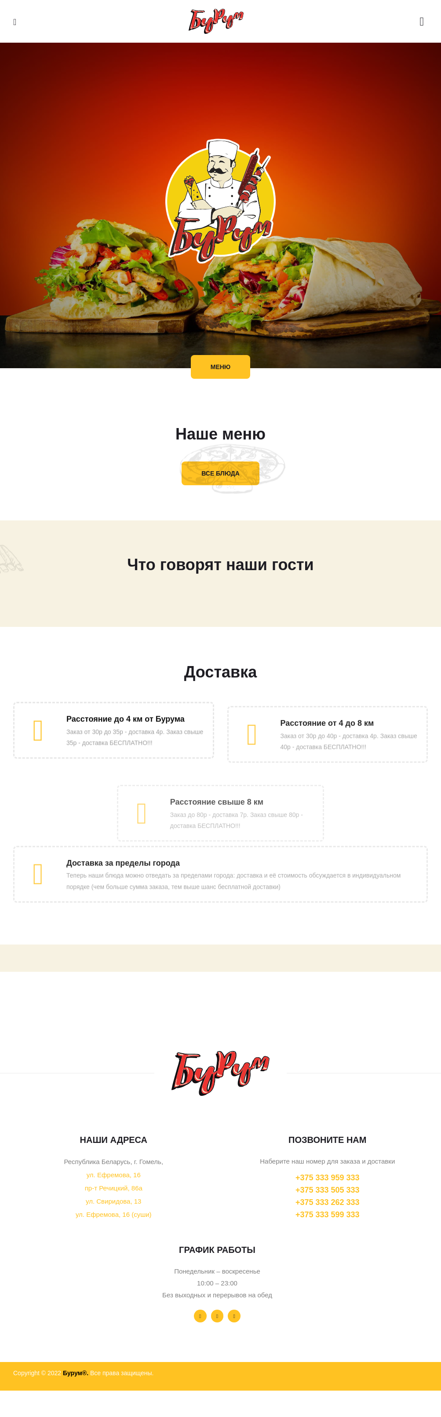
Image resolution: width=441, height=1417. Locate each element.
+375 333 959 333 (327, 1177)
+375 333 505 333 (327, 1190)
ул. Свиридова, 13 (113, 1201)
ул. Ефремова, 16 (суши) (114, 1214)
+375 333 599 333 (327, 1214)
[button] (221, 367)
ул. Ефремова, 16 (114, 1175)
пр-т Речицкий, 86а (113, 1188)
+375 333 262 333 (327, 1202)
